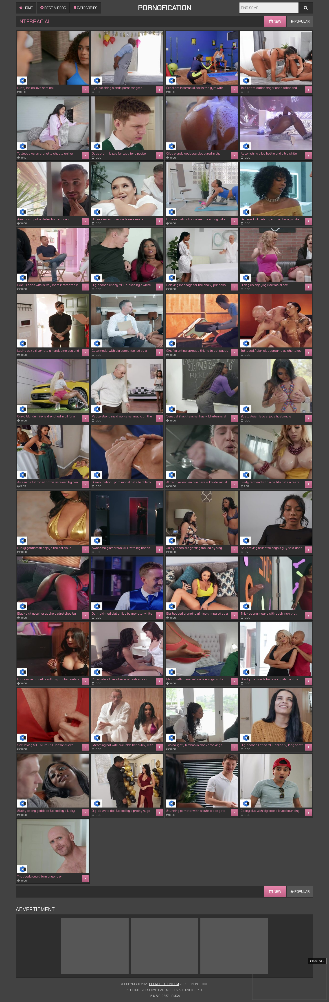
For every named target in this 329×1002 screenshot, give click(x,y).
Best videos (53, 7)
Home (26, 7)
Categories (85, 7)
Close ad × (317, 961)
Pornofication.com (164, 984)
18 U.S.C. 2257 (159, 996)
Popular (300, 21)
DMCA (175, 996)
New (275, 21)
